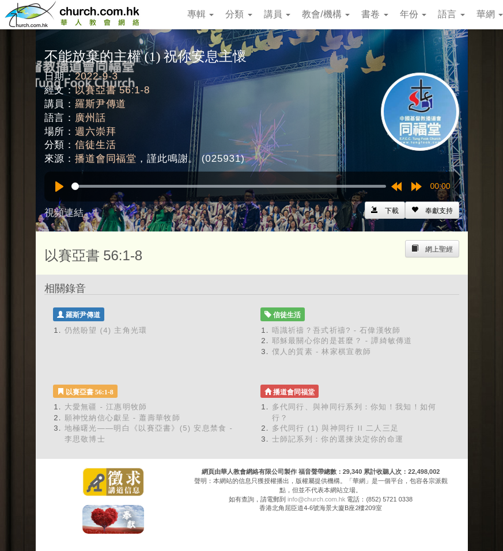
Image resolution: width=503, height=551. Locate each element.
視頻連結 (64, 212)
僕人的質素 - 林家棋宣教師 (322, 351)
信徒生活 (95, 144)
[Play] (59, 186)
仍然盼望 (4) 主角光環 (106, 330)
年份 (413, 14)
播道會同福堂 (106, 158)
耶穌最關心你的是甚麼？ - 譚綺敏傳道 (342, 340)
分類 (238, 14)
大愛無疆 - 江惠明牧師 (106, 406)
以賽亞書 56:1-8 (112, 90)
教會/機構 (326, 14)
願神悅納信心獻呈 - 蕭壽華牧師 (122, 417)
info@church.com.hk (316, 499)
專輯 (200, 14)
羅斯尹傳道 (100, 103)
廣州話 (90, 117)
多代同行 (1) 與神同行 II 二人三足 (335, 428)
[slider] (228, 186)
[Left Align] (432, 210)
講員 (277, 14)
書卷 (374, 14)
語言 (451, 14)
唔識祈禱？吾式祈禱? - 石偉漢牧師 (336, 330)
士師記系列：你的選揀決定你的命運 (338, 439)
